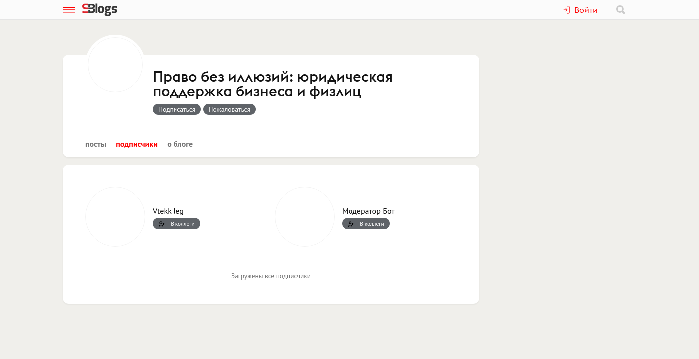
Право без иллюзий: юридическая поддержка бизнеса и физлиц (273, 84)
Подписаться (176, 109)
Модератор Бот (368, 211)
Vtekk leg (168, 211)
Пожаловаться (230, 109)
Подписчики (137, 144)
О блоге (180, 144)
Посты (95, 144)
